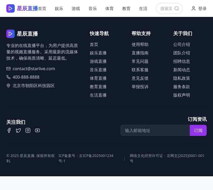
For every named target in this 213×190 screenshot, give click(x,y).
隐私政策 (181, 78)
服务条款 (181, 86)
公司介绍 (181, 44)
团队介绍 (181, 53)
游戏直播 (98, 61)
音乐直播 (98, 70)
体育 (109, 8)
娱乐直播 (98, 53)
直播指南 (140, 53)
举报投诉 (140, 86)
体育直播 (98, 78)
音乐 (92, 8)
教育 (126, 8)
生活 (143, 8)
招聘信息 (181, 61)
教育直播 (98, 86)
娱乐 (59, 8)
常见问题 (140, 61)
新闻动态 (181, 70)
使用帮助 (140, 44)
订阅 (198, 130)
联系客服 (140, 70)
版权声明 (181, 95)
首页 (42, 8)
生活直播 (98, 95)
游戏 (76, 8)
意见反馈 (140, 78)
